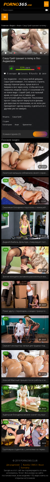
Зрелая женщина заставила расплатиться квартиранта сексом (25, 276)
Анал (17, 124)
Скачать (24, 73)
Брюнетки (27, 124)
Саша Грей (16, 117)
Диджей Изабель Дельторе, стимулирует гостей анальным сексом (25, 242)
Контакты (25, 467)
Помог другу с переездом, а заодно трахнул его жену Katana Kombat (25, 311)
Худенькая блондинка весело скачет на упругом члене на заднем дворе (25, 414)
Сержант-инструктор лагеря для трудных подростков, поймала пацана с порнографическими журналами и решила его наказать (25, 345)
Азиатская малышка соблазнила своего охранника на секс (25, 172)
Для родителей (12, 465)
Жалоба (34, 73)
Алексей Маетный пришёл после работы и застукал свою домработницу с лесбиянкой (25, 380)
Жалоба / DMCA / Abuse (33, 465)
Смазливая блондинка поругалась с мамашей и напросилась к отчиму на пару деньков (25, 207)
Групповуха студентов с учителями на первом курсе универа (25, 449)
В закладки (10, 73)
